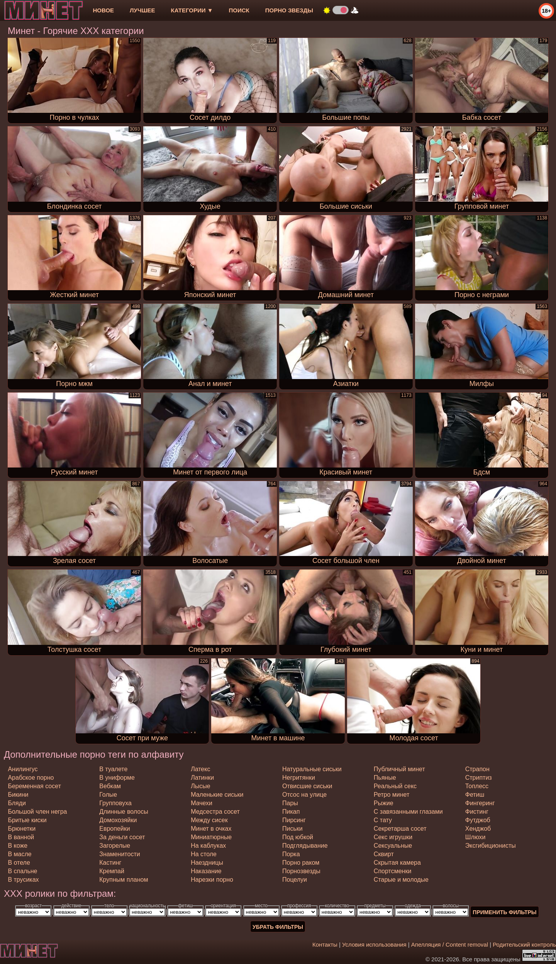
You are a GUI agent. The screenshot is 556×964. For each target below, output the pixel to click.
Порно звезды (289, 10)
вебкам (110, 786)
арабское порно (31, 777)
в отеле (19, 862)
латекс (200, 769)
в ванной (21, 837)
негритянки (298, 777)
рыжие (383, 803)
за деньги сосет (122, 837)
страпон (477, 769)
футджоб (477, 820)
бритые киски (27, 820)
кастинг (110, 862)
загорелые (114, 845)
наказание (206, 871)
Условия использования (374, 944)
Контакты (324, 944)
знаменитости (119, 854)
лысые (200, 786)
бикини (18, 794)
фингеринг (480, 803)
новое (103, 10)
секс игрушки (393, 837)
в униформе (117, 777)
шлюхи (475, 837)
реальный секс (395, 786)
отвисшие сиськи (307, 786)
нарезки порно (212, 879)
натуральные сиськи (312, 769)
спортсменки (393, 871)
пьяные (385, 777)
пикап (291, 811)
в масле (19, 854)
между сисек (209, 820)
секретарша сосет (400, 828)
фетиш (475, 794)
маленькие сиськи (217, 794)
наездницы (207, 862)
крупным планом (123, 879)
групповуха (115, 803)
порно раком (300, 862)
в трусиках (23, 879)
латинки (202, 777)
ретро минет (391, 794)
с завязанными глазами (408, 811)
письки (292, 828)
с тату (383, 820)
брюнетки (22, 828)
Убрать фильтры (278, 927)
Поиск (239, 10)
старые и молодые (401, 879)
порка (291, 854)
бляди (17, 803)
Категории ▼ (192, 10)
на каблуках (208, 845)
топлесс (476, 786)
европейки (114, 828)
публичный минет (399, 769)
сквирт (384, 854)
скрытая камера (397, 862)
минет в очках (211, 828)
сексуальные (393, 845)
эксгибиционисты (490, 845)
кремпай (111, 871)
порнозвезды (301, 871)
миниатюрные (211, 837)
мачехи (201, 803)
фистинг (476, 811)
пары (290, 803)
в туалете (113, 769)
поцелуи (294, 879)
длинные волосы (123, 811)
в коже (17, 845)
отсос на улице (304, 794)
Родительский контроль (524, 944)
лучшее (142, 10)
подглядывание (305, 845)
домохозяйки (118, 820)
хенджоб (478, 828)
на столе (204, 854)
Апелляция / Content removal (449, 944)
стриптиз (478, 777)
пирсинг (294, 820)
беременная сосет (34, 786)
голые (108, 794)
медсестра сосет (215, 811)
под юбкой (297, 837)
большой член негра (37, 811)
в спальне (22, 871)
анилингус (22, 769)
